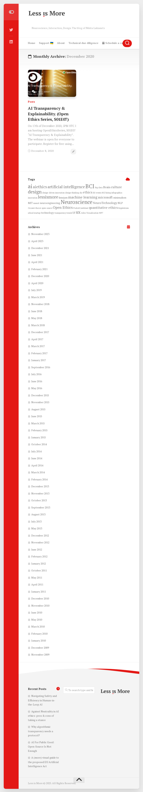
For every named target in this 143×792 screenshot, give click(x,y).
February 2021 (39, 268)
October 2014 (39, 443)
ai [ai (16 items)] (30, 185)
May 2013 (36, 528)
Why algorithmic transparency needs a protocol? (40, 730)
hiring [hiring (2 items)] (108, 192)
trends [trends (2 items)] (69, 212)
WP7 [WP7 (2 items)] (101, 212)
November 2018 (40, 303)
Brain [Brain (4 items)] (106, 186)
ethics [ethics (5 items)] (87, 191)
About (61, 43)
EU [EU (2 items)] (94, 192)
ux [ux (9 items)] (78, 211)
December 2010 (40, 598)
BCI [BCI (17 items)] (89, 185)
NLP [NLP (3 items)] (120, 202)
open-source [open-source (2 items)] (47, 207)
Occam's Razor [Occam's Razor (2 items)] (34, 207)
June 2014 (36, 457)
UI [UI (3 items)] (74, 212)
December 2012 (40, 535)
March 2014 (38, 471)
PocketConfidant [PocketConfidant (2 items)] (80, 207)
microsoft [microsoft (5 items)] (105, 196)
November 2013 (40, 493)
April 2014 (37, 465)
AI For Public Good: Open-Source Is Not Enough (41, 746)
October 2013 (39, 500)
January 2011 (38, 591)
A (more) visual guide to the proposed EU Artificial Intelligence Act (43, 761)
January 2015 (38, 437)
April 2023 (37, 240)
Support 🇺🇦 (46, 43)
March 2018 (38, 324)
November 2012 (40, 542)
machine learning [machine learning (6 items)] (82, 196)
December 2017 (40, 331)
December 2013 (40, 485)
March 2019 (38, 296)
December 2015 (40, 394)
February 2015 (39, 429)
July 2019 (36, 289)
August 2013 (38, 514)
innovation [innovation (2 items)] (32, 197)
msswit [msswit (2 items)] (36, 202)
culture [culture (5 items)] (116, 186)
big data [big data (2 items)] (99, 187)
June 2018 (36, 310)
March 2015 (38, 423)
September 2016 (40, 366)
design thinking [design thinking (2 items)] (72, 192)
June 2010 (36, 612)
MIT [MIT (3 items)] (30, 202)
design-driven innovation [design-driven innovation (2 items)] (53, 192)
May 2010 (36, 619)
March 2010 (38, 626)
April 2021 (37, 261)
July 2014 (36, 451)
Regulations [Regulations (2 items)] (123, 207)
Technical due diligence (83, 43)
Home (31, 43)
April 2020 (37, 282)
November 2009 (40, 654)
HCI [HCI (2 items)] (103, 192)
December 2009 (40, 647)
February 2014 (39, 479)
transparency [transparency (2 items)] (60, 212)
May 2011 (36, 577)
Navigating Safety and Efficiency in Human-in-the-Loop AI (42, 699)
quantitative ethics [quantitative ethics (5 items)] (103, 207)
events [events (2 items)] (98, 192)
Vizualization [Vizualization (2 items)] (92, 212)
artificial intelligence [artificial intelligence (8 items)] (66, 186)
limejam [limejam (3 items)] (63, 197)
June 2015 (36, 415)
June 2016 (36, 380)
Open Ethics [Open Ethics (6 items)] (63, 206)
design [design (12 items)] (35, 191)
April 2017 (37, 338)
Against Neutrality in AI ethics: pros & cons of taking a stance (43, 715)
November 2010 (40, 605)
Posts (31, 101)
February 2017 (39, 352)
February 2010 (39, 633)
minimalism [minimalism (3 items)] (119, 197)
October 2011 (39, 570)
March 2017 (38, 345)
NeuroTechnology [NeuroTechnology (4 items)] (105, 202)
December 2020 (40, 275)
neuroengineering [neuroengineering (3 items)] (50, 202)
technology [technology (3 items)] (47, 212)
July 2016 (36, 373)
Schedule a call (113, 43)
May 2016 (36, 387)
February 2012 (39, 556)
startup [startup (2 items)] (37, 212)
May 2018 (36, 317)
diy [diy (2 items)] (81, 192)
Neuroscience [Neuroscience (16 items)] (76, 201)
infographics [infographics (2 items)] (116, 192)
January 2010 (38, 640)
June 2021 (36, 254)
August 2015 (38, 408)
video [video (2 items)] (83, 212)
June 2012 (36, 549)
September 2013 (40, 507)
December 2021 (40, 247)
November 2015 (40, 401)
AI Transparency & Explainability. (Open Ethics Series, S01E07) (48, 113)
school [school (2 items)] (31, 212)
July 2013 (36, 521)
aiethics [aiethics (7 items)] (40, 186)
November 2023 (40, 233)
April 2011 (37, 584)
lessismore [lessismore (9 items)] (48, 196)
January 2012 (38, 563)
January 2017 (38, 359)
